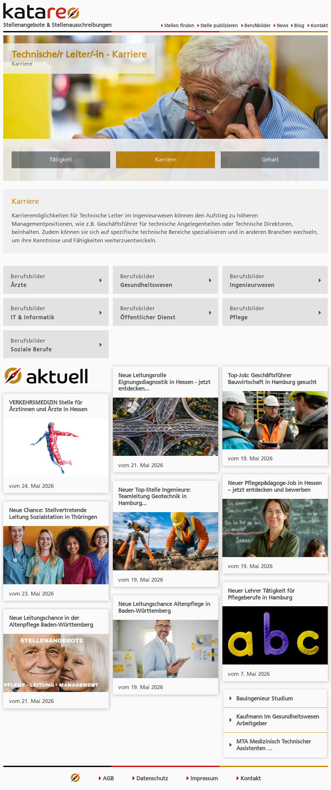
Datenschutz (150, 778)
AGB (106, 778)
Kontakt (318, 25)
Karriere (165, 159)
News (281, 25)
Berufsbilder (256, 25)
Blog (298, 25)
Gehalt (270, 159)
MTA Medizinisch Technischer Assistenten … (270, 745)
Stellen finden (178, 25)
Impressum (202, 778)
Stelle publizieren (218, 25)
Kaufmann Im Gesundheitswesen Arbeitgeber (274, 720)
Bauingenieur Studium (261, 698)
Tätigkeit (60, 159)
